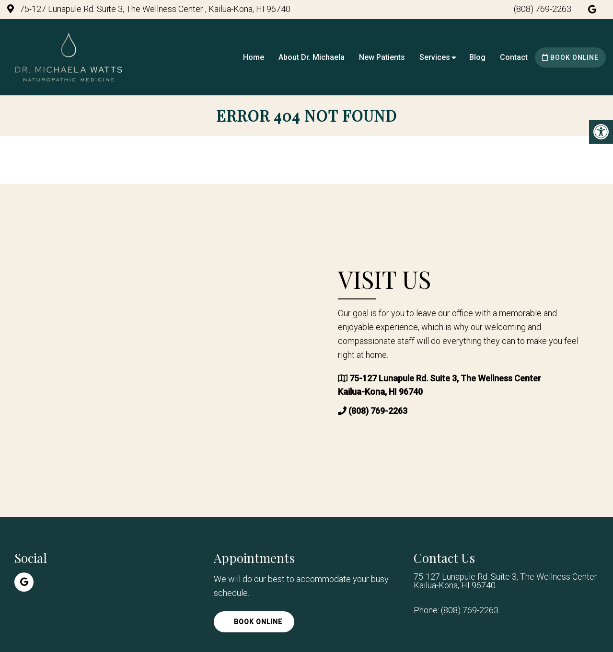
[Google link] (592, 9)
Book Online (570, 57)
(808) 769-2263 (542, 9)
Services (434, 57)
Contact (514, 57)
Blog (477, 57)
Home (253, 57)
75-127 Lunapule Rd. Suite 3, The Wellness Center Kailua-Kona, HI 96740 (505, 581)
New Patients (382, 57)
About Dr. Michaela (311, 57)
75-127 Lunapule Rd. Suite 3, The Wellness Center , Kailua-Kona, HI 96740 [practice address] (154, 9)
